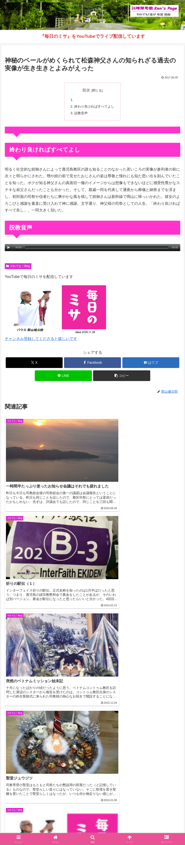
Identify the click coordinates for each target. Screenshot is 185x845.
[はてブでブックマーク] (151, 363)
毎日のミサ (47, 829)
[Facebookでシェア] (92, 363)
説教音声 (81, 113)
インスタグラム (153, 823)
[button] (121, 376)
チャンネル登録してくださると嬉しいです (41, 339)
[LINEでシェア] (63, 376)
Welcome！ (32, 823)
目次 (86, 90)
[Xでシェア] (34, 363)
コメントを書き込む (92, 756)
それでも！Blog (18, 266)
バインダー (138, 829)
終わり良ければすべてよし (94, 107)
